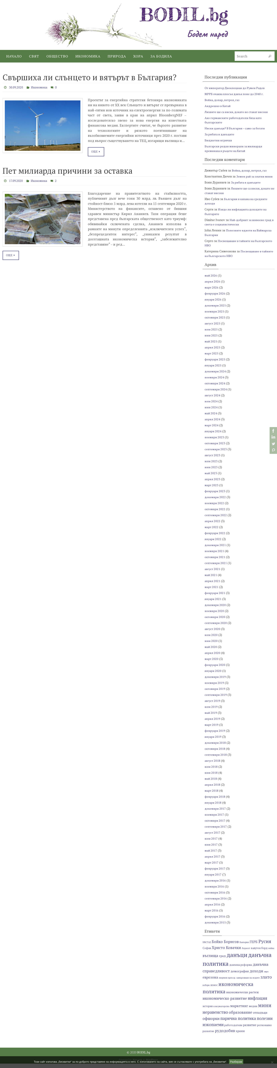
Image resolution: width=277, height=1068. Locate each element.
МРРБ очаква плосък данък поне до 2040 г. (236, 94)
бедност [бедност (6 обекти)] (246, 952)
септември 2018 (216, 759)
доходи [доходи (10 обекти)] (256, 975)
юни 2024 (211, 412)
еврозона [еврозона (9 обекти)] (210, 982)
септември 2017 (216, 831)
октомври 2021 (215, 561)
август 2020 (213, 633)
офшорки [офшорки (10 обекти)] (211, 1022)
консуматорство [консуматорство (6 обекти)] (221, 1010)
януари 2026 (213, 304)
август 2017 (213, 837)
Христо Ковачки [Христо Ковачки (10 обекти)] (226, 952)
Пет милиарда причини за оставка (67, 170)
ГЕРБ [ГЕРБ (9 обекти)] (254, 946)
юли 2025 (211, 334)
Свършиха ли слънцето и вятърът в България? (89, 77)
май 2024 (211, 418)
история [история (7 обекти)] (208, 1010)
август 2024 (213, 400)
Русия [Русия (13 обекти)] (264, 945)
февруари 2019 (215, 735)
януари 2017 (213, 879)
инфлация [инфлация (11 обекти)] (257, 1002)
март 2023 (212, 490)
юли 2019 (211, 711)
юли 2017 (211, 843)
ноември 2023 (215, 442)
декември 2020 (215, 609)
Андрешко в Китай (218, 106)
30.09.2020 (17, 87)
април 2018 (213, 789)
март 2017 (212, 867)
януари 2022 (213, 543)
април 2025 (213, 352)
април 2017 (213, 861)
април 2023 (213, 484)
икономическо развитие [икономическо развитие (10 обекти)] (225, 1002)
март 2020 (212, 663)
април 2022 (213, 526)
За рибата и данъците (220, 134)
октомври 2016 (215, 897)
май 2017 (211, 855)
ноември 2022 (215, 508)
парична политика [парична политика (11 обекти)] (238, 1023)
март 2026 (212, 292)
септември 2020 (216, 627)
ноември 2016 (215, 891)
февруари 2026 (215, 298)
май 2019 (211, 717)
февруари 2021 (215, 597)
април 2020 (213, 657)
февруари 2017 (215, 873)
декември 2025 (215, 310)
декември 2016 (215, 885)
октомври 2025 (215, 322)
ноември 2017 (215, 819)
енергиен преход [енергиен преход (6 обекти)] (227, 982)
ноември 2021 (215, 555)
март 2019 (212, 729)
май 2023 (211, 478)
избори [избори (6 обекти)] (206, 989)
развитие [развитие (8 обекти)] (249, 1029)
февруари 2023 (215, 496)
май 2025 (211, 346)
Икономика (42, 87)
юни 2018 (211, 777)
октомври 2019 (215, 693)
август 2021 (213, 573)
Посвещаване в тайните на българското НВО (234, 258)
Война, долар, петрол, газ (223, 100)
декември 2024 (215, 376)
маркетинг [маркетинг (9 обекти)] (239, 1010)
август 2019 (213, 705)
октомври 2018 (215, 753)
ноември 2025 (215, 316)
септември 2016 (216, 903)
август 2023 (213, 460)
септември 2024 (216, 394)
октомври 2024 (215, 388)
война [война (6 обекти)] (271, 952)
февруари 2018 (215, 801)
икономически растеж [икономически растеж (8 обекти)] (242, 997)
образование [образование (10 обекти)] (240, 1016)
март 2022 (212, 532)
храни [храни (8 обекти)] (240, 1035)
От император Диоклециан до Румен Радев (236, 88)
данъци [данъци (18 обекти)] (237, 959)
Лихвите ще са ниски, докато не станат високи (239, 112)
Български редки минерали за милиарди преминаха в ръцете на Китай (235, 148)
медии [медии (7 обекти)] (253, 1010)
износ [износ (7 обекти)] (214, 989)
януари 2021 (213, 603)
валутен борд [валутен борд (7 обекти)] (259, 952)
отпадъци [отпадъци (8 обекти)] (260, 1017)
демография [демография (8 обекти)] (240, 976)
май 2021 (211, 579)
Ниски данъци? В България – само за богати (237, 128)
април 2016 (213, 909)
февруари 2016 (215, 921)
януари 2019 (213, 741)
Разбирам (236, 1061)
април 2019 (213, 723)
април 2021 (213, 585)
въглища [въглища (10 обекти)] (210, 959)
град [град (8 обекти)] (222, 960)
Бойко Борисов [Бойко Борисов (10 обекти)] (225, 945)
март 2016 (212, 915)
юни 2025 (211, 340)
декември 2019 (215, 681)
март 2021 (212, 591)
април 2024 (213, 424)
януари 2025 (213, 370)
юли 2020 (211, 639)
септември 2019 (216, 699)
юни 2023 (211, 472)
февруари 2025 (215, 364)
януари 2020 (213, 675)
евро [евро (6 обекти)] (266, 976)
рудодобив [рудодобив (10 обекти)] (225, 1035)
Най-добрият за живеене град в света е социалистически (239, 226)
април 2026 (213, 286)
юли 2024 (211, 406)
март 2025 (212, 358)
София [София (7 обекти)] (207, 952)
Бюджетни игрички (219, 140)
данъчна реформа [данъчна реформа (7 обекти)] (240, 969)
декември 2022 (215, 502)
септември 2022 (216, 520)
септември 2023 (216, 454)
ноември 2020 (215, 615)
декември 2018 (215, 747)
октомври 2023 (215, 448)
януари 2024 (213, 436)
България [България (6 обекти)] (244, 946)
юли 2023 (211, 466)
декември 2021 (215, 549)
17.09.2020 (17, 180)
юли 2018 (211, 771)
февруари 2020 (215, 669)
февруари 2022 (215, 537)
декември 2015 (215, 927)
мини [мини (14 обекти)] (264, 1009)
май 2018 (211, 783)
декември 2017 (215, 813)
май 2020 (211, 651)
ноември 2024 (215, 382)
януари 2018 (213, 807)
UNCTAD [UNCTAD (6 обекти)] (207, 946)
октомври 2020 (215, 621)
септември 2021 (216, 567)
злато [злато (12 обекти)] (266, 981)
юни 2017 (211, 849)
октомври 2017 (215, 825)
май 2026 (211, 280)
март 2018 (212, 795)
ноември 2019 (215, 687)
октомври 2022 (215, 514)
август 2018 (213, 765)
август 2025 (213, 328)
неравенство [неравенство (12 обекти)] (215, 1016)
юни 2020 (211, 645)
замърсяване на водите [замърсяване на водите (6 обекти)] (248, 982)
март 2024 (212, 430)
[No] (272, 1062)
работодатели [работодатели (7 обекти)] (233, 1029)
